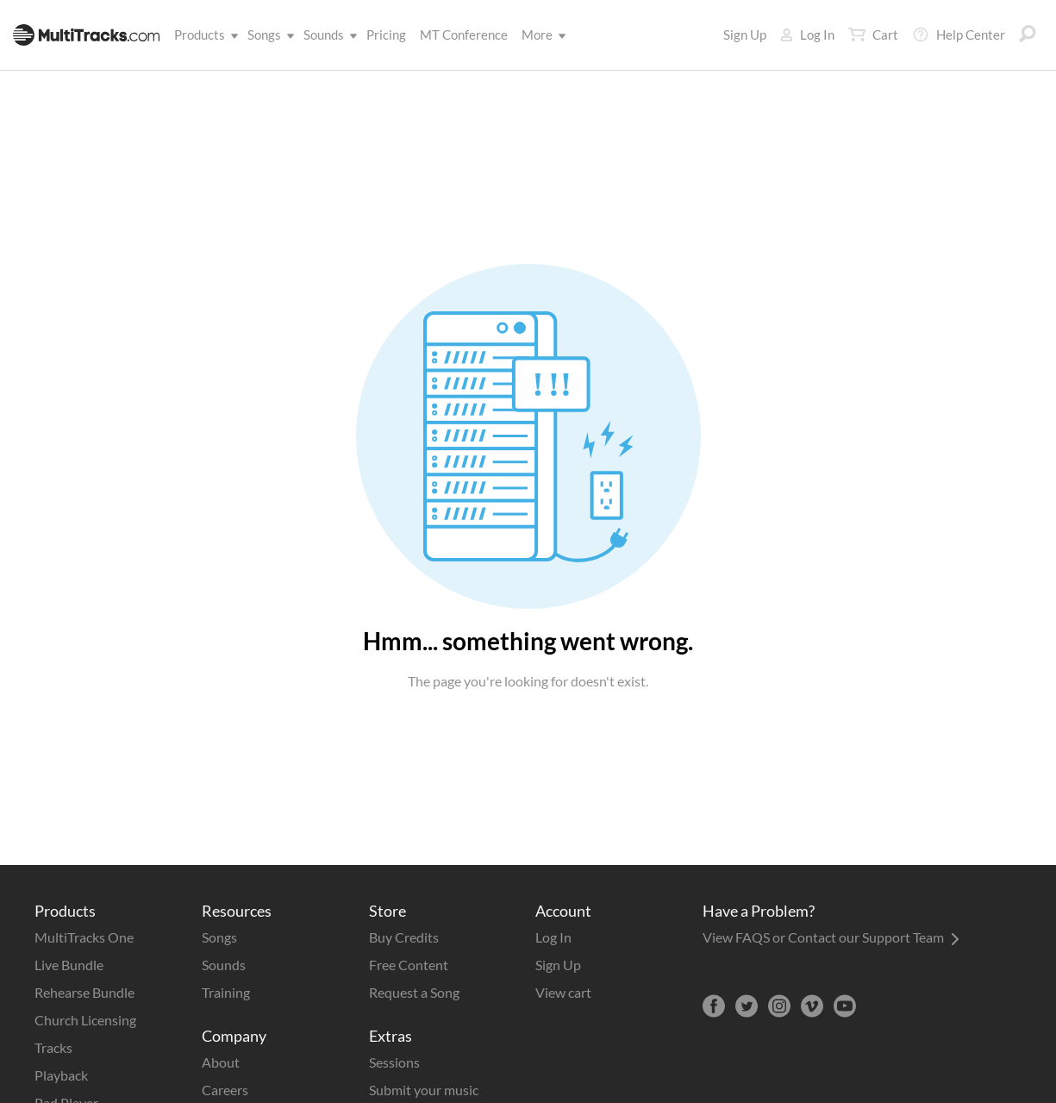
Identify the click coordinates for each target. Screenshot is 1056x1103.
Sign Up (744, 34)
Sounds (327, 34)
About (221, 1062)
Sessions (394, 1062)
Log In (807, 34)
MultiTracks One (84, 937)
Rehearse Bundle (84, 992)
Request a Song (414, 992)
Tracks (53, 1047)
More (540, 34)
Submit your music (423, 1089)
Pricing (386, 34)
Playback (61, 1075)
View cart (563, 992)
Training (226, 992)
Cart (873, 34)
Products (203, 34)
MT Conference (464, 34)
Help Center (958, 34)
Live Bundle (68, 964)
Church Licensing (85, 1020)
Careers (225, 1089)
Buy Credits (404, 937)
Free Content (408, 964)
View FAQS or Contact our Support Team (831, 937)
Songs (267, 34)
